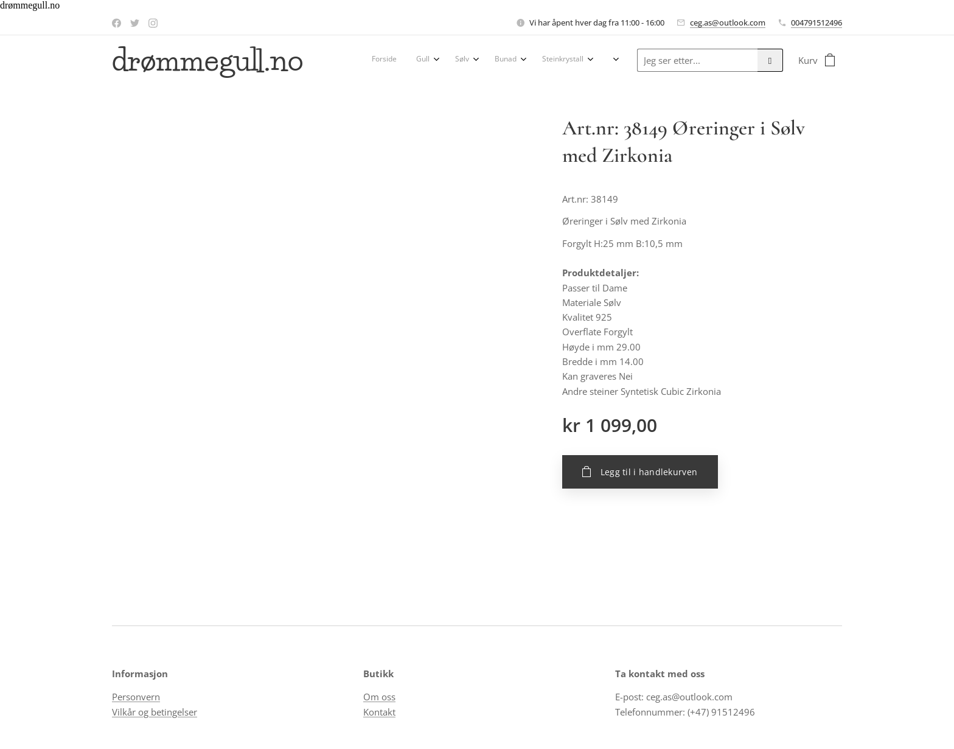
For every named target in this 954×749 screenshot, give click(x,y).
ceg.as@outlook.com (727, 22)
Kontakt (379, 712)
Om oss (379, 697)
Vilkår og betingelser (154, 712)
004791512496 (816, 22)
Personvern (136, 697)
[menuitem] (380, 60)
